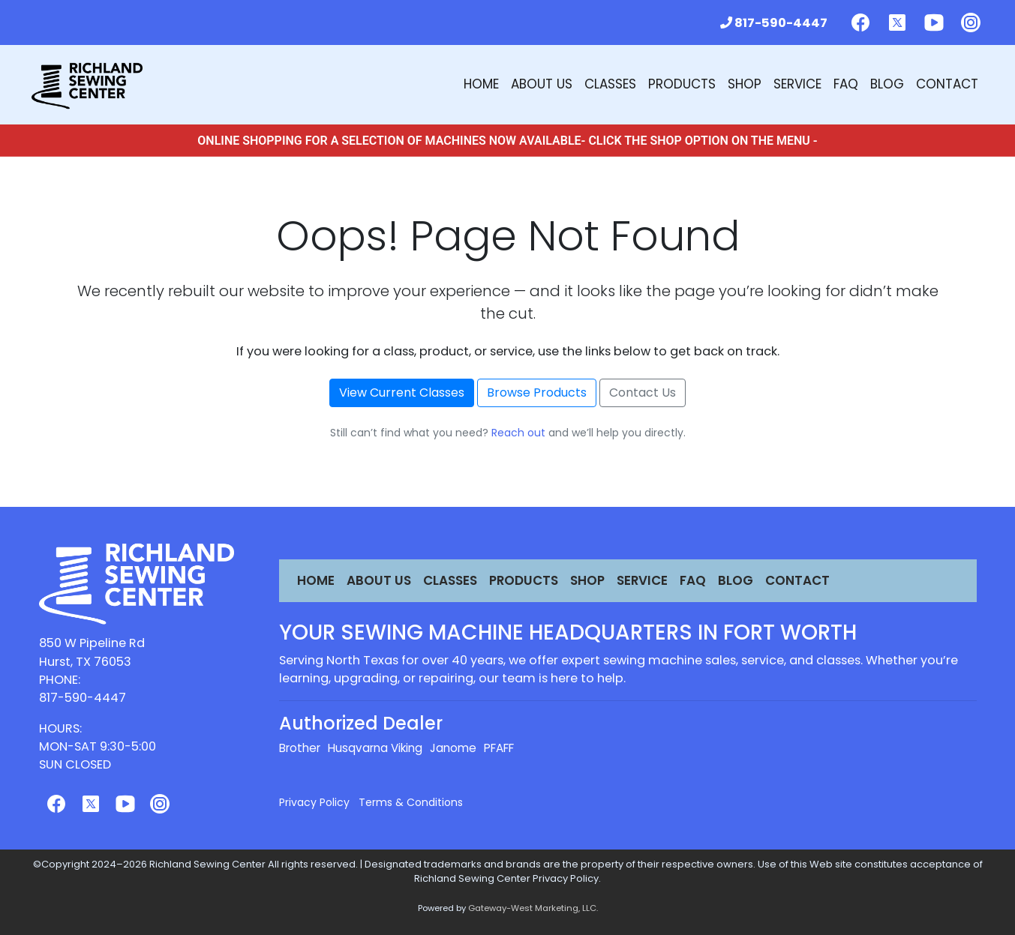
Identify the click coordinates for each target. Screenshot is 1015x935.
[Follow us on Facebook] (860, 22)
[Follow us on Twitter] (897, 22)
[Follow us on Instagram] (970, 22)
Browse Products (537, 392)
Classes (610, 84)
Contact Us (642, 392)
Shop (744, 84)
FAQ (845, 84)
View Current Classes (401, 392)
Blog (887, 84)
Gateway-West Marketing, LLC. (533, 908)
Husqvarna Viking (375, 748)
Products (682, 84)
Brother (299, 748)
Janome (453, 748)
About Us (541, 84)
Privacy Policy (314, 802)
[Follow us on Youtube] (934, 22)
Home (481, 84)
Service (797, 84)
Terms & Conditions (411, 802)
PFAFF (499, 748)
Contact (947, 84)
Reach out (518, 432)
